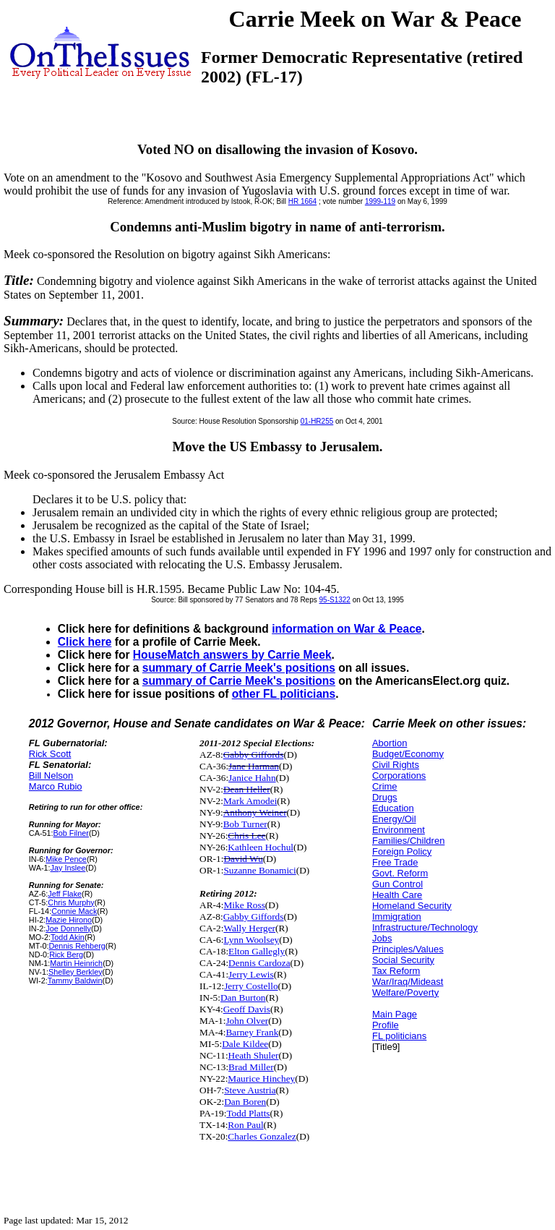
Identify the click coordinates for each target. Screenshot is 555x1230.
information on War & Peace (346, 629)
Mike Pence (66, 859)
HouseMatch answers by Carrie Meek (232, 655)
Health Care (397, 894)
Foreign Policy (401, 851)
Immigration (396, 916)
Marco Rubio (55, 786)
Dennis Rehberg (77, 945)
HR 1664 (302, 201)
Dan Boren (245, 1101)
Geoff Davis (246, 1009)
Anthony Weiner (255, 812)
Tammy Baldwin (75, 980)
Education (393, 808)
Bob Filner (71, 833)
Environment (398, 829)
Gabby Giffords (253, 754)
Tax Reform (396, 970)
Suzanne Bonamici (259, 870)
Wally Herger (249, 928)
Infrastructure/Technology (425, 927)
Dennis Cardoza (259, 962)
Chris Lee (246, 835)
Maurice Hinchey (261, 1078)
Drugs (384, 797)
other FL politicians (284, 694)
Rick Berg (66, 954)
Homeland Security (412, 905)
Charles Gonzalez (262, 1136)
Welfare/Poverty (405, 992)
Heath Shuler (253, 1055)
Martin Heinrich (76, 963)
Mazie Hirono (69, 919)
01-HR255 (317, 421)
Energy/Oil (394, 818)
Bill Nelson (51, 775)
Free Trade (395, 862)
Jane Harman (253, 766)
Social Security (403, 959)
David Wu (242, 858)
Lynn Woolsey (251, 939)
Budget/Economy (408, 753)
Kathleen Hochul (260, 847)
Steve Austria (249, 1090)
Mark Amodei (250, 800)
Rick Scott (50, 753)
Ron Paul (245, 1124)
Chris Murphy (71, 902)
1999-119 (380, 201)
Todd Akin (68, 937)
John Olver (246, 1020)
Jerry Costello (251, 986)
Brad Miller (251, 1067)
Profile (385, 1025)
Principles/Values (408, 949)
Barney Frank (251, 1032)
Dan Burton (243, 997)
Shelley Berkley (75, 972)
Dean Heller (246, 789)
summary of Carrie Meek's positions (238, 668)
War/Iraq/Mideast (408, 981)
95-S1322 (334, 600)
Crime (384, 786)
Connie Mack (74, 911)
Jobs (382, 938)
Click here (85, 642)
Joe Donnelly (68, 928)
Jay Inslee (68, 867)
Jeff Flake (65, 893)
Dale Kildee (245, 1043)
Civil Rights (395, 764)
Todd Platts (248, 1113)
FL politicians (399, 1035)
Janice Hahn (252, 777)
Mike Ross (243, 905)
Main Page (394, 1014)
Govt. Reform (400, 873)
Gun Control (397, 884)
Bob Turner (245, 824)
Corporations (399, 775)
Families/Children (408, 840)
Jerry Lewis (251, 974)
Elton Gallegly (256, 951)
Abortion (389, 743)
